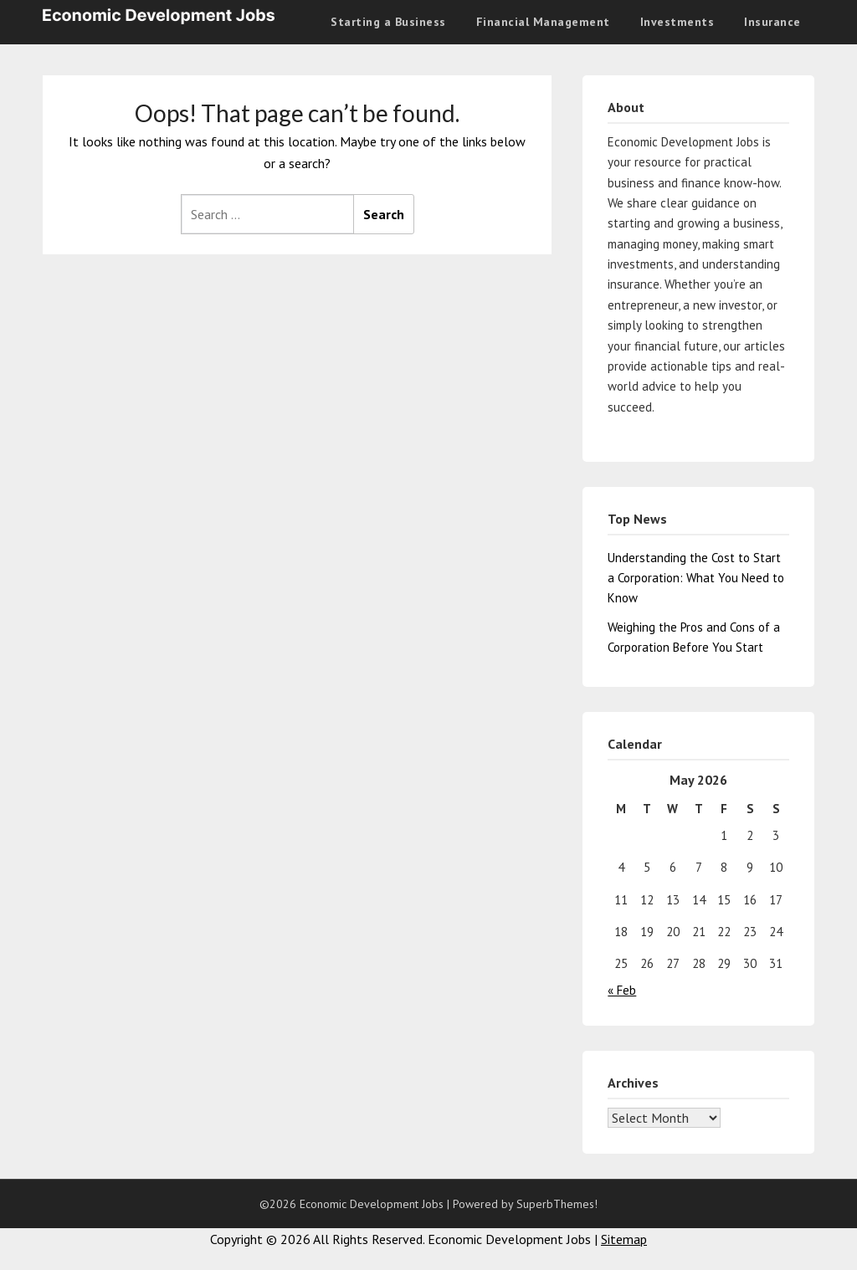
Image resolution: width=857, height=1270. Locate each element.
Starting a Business (388, 21)
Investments (677, 21)
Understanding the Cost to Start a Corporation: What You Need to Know (696, 578)
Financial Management (543, 21)
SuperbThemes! (557, 1203)
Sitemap (624, 1239)
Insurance (772, 21)
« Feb (622, 990)
